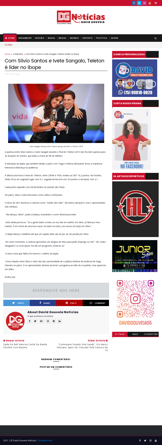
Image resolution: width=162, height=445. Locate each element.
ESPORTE (88, 38)
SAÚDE (114, 38)
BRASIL (63, 38)
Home (11, 38)
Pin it (71, 303)
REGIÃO (39, 38)
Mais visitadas (135, 335)
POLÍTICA (101, 38)
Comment (98, 303)
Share (44, 303)
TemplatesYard (44, 440)
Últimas (120, 334)
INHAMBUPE (25, 38)
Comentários (151, 335)
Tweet (18, 303)
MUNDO (74, 38)
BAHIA (51, 38)
